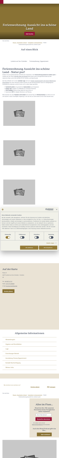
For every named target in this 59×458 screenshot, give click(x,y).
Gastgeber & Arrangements (35, 42)
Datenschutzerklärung (37, 424)
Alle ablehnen (29, 247)
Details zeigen (50, 243)
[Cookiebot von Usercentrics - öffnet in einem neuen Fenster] (46, 209)
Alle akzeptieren (48, 247)
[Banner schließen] (56, 209)
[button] (1, 2)
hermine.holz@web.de (11, 286)
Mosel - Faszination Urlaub (20, 42)
